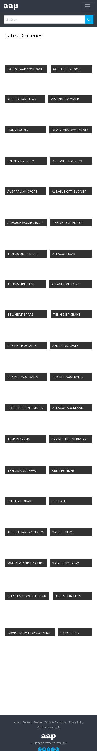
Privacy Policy (76, 722)
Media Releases (45, 727)
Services (38, 722)
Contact (27, 722)
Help (57, 727)
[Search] (44, 19)
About (17, 722)
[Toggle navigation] (87, 6)
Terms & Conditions (55, 722)
